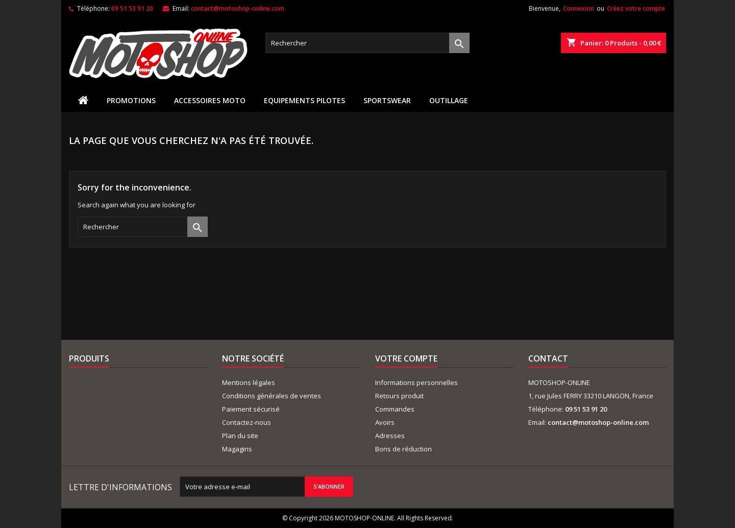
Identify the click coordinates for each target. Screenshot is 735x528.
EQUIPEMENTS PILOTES (304, 100)
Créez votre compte (636, 8)
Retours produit (399, 395)
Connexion (578, 8)
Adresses (390, 435)
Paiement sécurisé (251, 409)
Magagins (237, 448)
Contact (548, 358)
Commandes (394, 409)
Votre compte (406, 358)
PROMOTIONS (131, 100)
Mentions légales (248, 382)
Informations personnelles (416, 382)
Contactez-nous (246, 422)
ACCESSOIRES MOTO (210, 100)
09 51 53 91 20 (132, 8)
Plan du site (240, 435)
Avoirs (385, 422)
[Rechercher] (367, 43)
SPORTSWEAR (387, 100)
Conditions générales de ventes (271, 395)
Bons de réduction (403, 448)
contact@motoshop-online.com (237, 8)
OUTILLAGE (448, 100)
